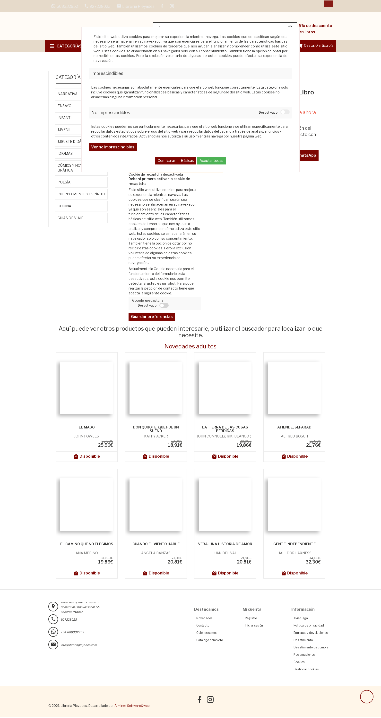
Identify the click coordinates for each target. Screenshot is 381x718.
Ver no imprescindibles (112, 147)
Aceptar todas (211, 160)
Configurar (166, 160)
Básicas (187, 160)
